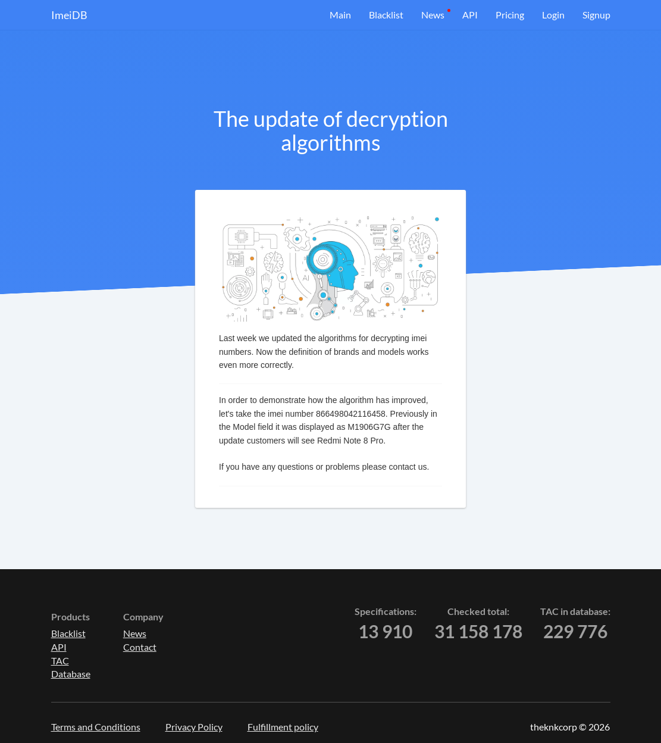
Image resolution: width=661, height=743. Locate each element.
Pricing (510, 14)
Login (553, 14)
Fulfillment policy (283, 726)
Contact (139, 647)
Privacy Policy (194, 726)
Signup (596, 14)
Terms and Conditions (95, 726)
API (470, 14)
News (432, 14)
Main (340, 14)
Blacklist (386, 14)
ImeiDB (69, 14)
